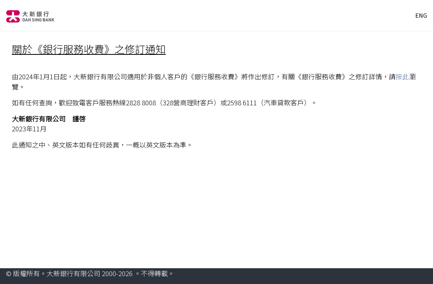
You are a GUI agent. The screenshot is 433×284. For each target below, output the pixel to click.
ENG (421, 15)
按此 (402, 76)
